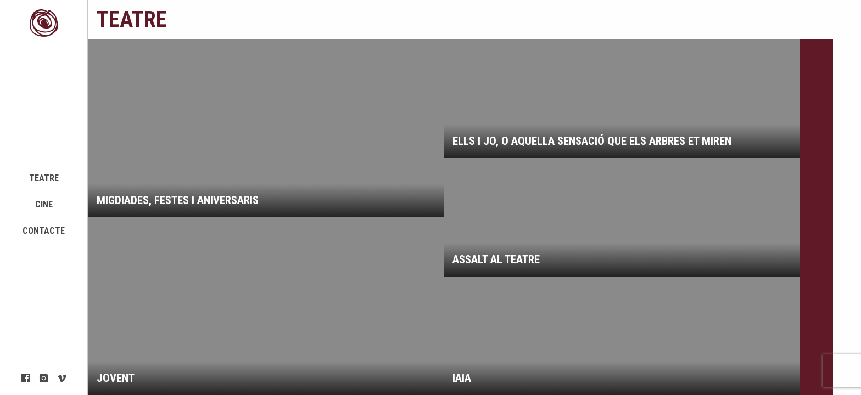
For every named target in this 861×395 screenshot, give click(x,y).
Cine (44, 204)
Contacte (44, 230)
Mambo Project (44, 23)
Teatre (44, 178)
